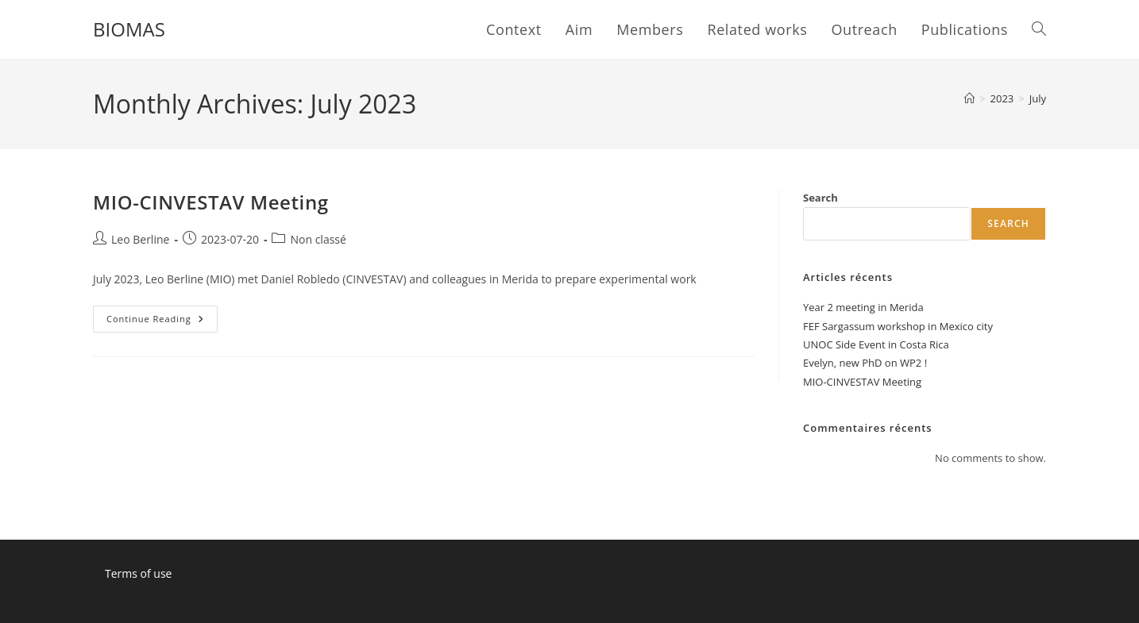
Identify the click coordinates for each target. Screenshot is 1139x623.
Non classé (318, 239)
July (1037, 98)
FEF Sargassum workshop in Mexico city (898, 326)
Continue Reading (162, 322)
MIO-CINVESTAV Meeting (211, 202)
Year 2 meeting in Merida (863, 307)
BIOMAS (129, 29)
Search (820, 197)
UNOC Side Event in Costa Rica (876, 344)
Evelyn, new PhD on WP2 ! (865, 363)
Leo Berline (140, 239)
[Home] (969, 98)
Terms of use (138, 573)
